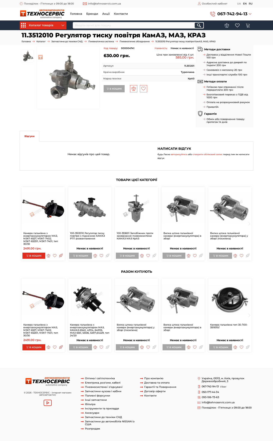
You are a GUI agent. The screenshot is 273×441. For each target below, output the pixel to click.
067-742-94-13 (232, 13)
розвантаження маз (76, 364)
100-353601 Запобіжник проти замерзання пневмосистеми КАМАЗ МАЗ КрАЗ (135, 236)
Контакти (121, 13)
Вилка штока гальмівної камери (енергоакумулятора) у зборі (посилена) (229, 236)
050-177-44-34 (210, 392)
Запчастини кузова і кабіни (103, 391)
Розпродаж (92, 428)
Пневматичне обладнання (135, 41)
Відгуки (29, 136)
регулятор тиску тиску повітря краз (211, 360)
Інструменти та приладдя (102, 408)
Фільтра (90, 404)
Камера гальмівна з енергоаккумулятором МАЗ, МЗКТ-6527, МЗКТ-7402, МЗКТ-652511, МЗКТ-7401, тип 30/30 (40, 238)
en (245, 3)
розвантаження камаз (49, 364)
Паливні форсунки (97, 395)
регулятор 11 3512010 (50, 360)
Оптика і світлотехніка (100, 378)
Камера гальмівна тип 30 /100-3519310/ (229, 326)
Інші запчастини (96, 399)
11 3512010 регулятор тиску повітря (83, 360)
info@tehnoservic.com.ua (104, 3)
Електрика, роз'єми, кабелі (103, 382)
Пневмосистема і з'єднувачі (103, 387)
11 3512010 (31, 360)
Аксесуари (92, 412)
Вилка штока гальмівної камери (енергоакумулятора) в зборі (182, 236)
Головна (76, 13)
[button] (230, 13)
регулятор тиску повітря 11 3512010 (125, 360)
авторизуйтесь (179, 154)
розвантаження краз (102, 364)
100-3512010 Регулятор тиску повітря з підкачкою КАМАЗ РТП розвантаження (87, 236)
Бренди (92, 13)
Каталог (41, 41)
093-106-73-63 (210, 397)
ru (251, 3)
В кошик (114, 88)
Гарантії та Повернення (160, 387)
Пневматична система (101, 41)
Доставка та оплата (157, 382)
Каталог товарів (42, 25)
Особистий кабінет (214, 3)
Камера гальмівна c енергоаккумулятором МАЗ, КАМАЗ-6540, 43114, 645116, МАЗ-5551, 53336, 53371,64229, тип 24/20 (89, 330)
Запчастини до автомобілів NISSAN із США (110, 423)
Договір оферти (155, 391)
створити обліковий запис (208, 154)
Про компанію (153, 378)
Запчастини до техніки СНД (67, 41)
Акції (106, 13)
